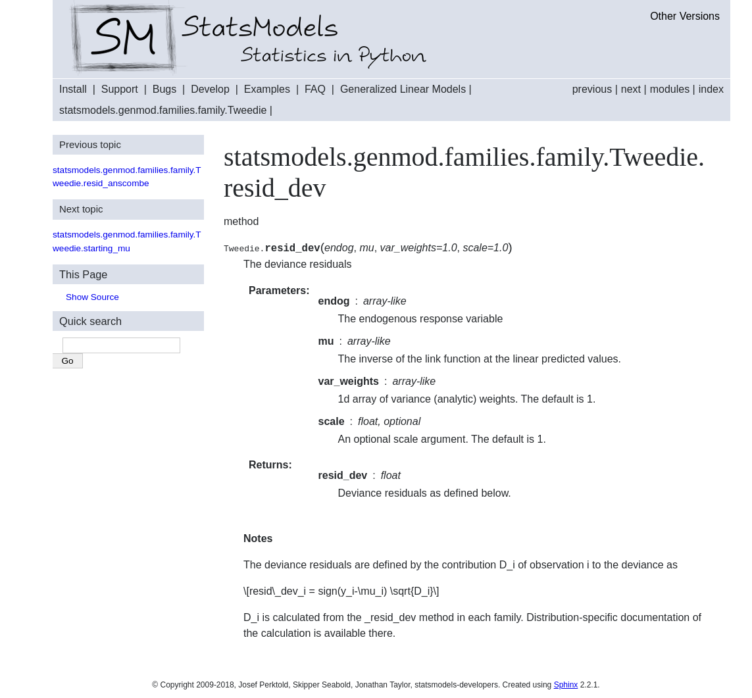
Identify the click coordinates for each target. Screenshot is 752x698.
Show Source (92, 297)
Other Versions (685, 16)
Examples (267, 89)
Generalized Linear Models (403, 89)
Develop (210, 89)
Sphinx (566, 684)
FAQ (315, 89)
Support (119, 89)
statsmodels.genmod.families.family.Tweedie (162, 110)
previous (592, 89)
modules (669, 89)
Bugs (164, 89)
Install (73, 89)
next (631, 89)
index (711, 89)
